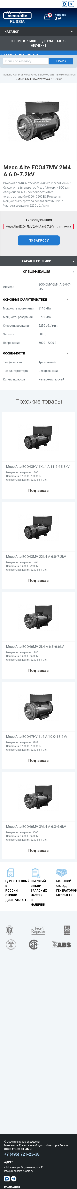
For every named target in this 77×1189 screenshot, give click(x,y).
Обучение (38, 45)
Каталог (12, 32)
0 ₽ (62, 17)
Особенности (14, 353)
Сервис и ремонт (24, 41)
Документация (54, 41)
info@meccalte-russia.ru (18, 1170)
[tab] (38, 261)
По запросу (39, 240)
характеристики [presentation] (36, 261)
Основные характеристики (25, 299)
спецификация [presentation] (36, 271)
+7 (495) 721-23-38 (21, 1154)
